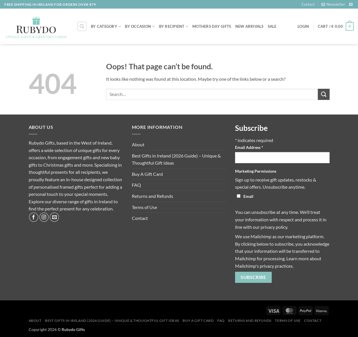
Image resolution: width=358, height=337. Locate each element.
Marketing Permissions (255, 171)
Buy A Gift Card (147, 174)
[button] (333, 4)
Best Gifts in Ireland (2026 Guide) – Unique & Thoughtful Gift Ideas (176, 159)
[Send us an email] (351, 5)
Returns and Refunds (152, 196)
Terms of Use (144, 207)
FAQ (136, 185)
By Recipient (174, 26)
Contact (308, 4)
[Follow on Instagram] (44, 217)
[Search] (82, 26)
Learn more (297, 258)
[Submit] (323, 94)
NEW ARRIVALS (249, 26)
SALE (272, 26)
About (138, 144)
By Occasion (140, 26)
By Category (106, 26)
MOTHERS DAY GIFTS (211, 26)
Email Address (249, 147)
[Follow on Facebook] (33, 217)
